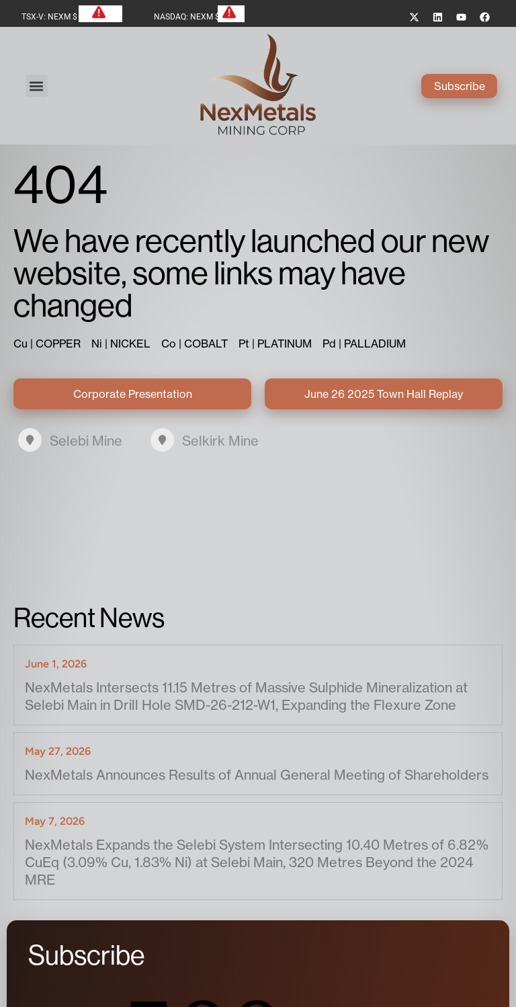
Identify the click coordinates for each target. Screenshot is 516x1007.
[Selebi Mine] (30, 438)
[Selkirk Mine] (162, 438)
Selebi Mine (86, 438)
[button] (39, 85)
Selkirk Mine (220, 438)
